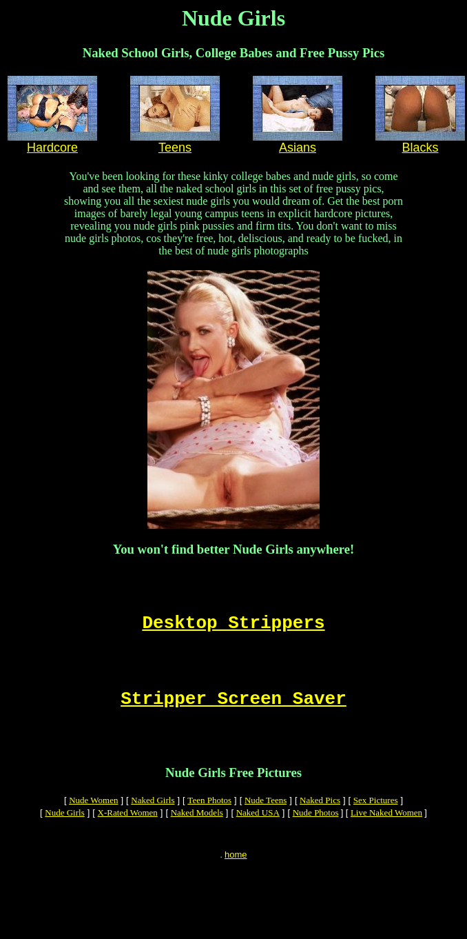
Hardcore (52, 147)
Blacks (420, 147)
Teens (174, 147)
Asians (297, 147)
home (236, 885)
